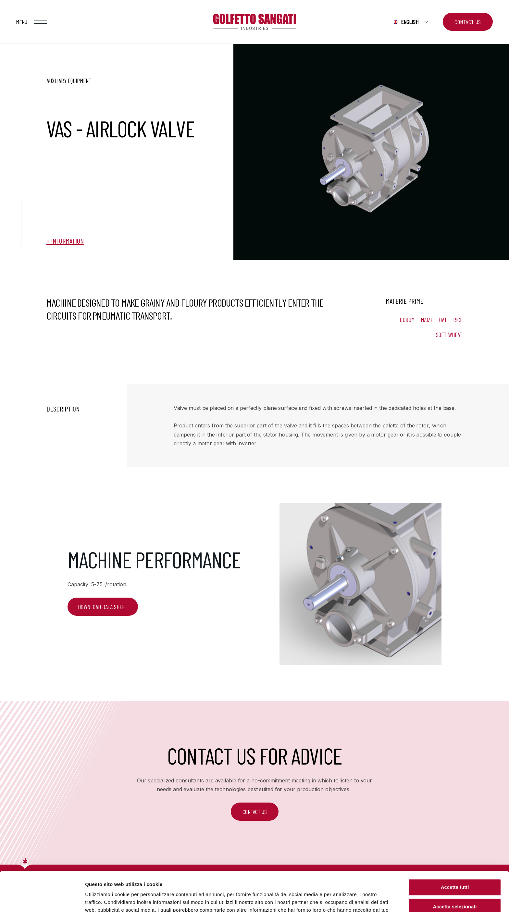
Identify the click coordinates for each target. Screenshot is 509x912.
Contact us (467, 21)
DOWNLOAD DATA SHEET (103, 607)
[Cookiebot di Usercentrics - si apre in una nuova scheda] (42, 899)
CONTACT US (254, 811)
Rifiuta (455, 886)
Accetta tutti (455, 847)
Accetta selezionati (455, 867)
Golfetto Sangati (254, 22)
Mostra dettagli (341, 899)
